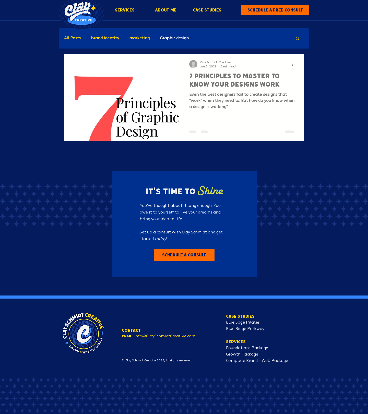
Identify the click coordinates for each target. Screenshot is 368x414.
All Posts (72, 38)
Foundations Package (247, 348)
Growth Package (242, 354)
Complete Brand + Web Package (257, 361)
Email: (127, 336)
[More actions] (294, 64)
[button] (275, 10)
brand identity (105, 38)
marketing (139, 38)
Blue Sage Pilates (243, 323)
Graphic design (174, 38)
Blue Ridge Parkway (245, 329)
